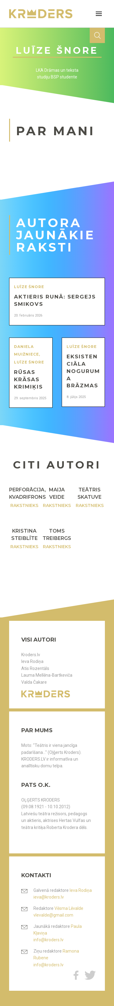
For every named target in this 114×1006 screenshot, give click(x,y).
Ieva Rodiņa (32, 661)
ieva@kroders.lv (48, 897)
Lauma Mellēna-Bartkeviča (46, 675)
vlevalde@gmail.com (53, 915)
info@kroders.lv (48, 939)
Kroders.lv (30, 654)
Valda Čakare (34, 682)
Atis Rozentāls (35, 668)
